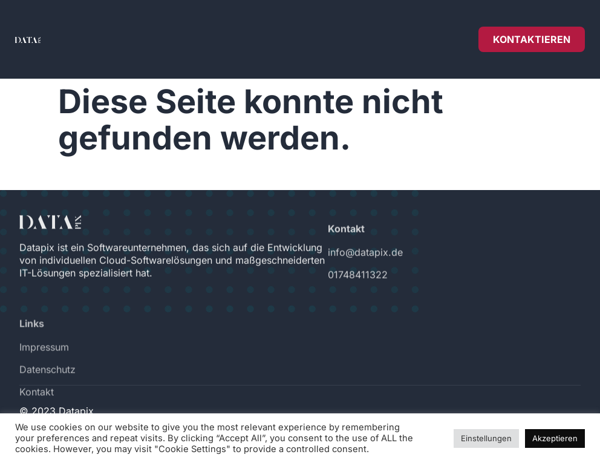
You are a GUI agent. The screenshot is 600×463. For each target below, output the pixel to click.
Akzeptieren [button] (555, 438)
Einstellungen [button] (486, 438)
